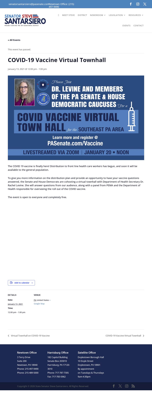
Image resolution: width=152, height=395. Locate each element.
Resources (135, 15)
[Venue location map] (74, 308)
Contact (138, 25)
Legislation (116, 15)
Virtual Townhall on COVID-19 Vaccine (30, 335)
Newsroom (96, 15)
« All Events (14, 40)
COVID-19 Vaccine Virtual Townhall (124, 335)
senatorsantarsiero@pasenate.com (29, 4)
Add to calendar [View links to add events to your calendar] (21, 282)
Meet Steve (68, 15)
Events (126, 25)
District (82, 15)
